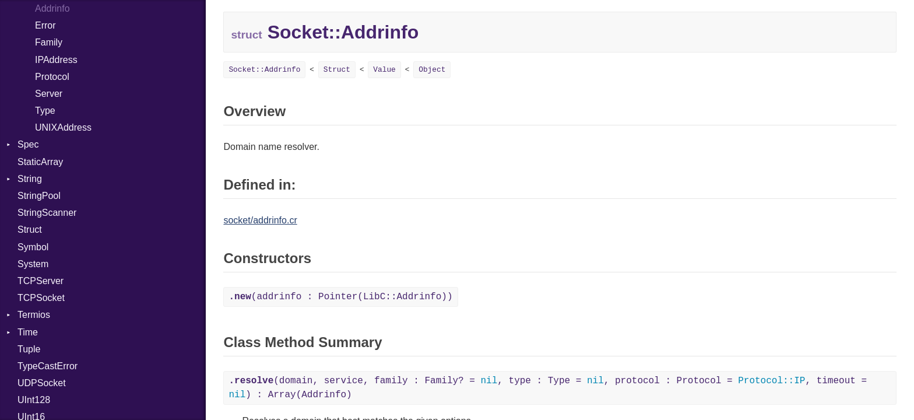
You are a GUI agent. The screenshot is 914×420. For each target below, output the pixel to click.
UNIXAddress (63, 127)
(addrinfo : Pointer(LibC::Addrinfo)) (340, 297)
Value (384, 69)
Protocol (52, 77)
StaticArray (40, 162)
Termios (33, 315)
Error (45, 25)
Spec (27, 144)
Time (27, 332)
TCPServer (40, 281)
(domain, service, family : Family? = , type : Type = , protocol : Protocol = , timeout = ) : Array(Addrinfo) (547, 388)
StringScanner (46, 213)
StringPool (39, 196)
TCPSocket (41, 298)
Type (45, 111)
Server (48, 94)
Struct (29, 230)
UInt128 (33, 400)
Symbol (32, 247)
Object (432, 69)
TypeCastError (47, 366)
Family (48, 42)
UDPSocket (41, 383)
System (32, 264)
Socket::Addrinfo (264, 69)
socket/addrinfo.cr (260, 220)
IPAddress (56, 60)
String (29, 179)
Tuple (28, 349)
